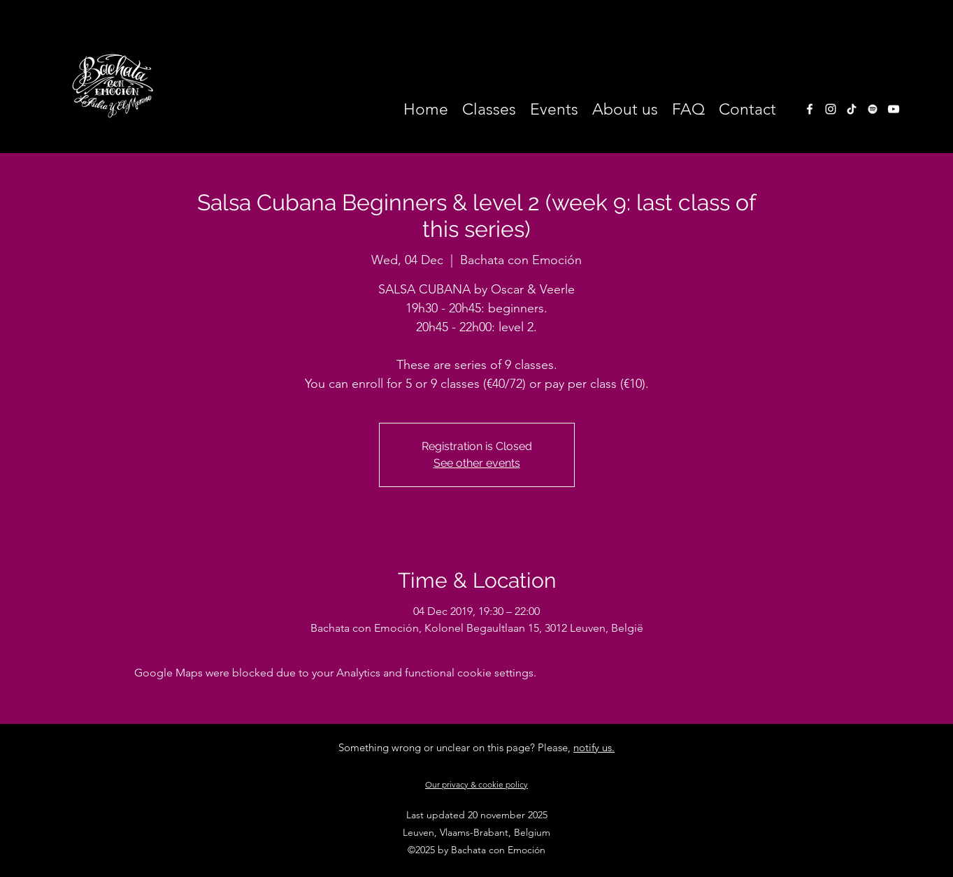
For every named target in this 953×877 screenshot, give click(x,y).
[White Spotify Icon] (873, 109)
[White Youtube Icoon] (894, 109)
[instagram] (831, 109)
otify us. (597, 747)
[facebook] (810, 109)
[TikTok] (852, 109)
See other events (476, 463)
